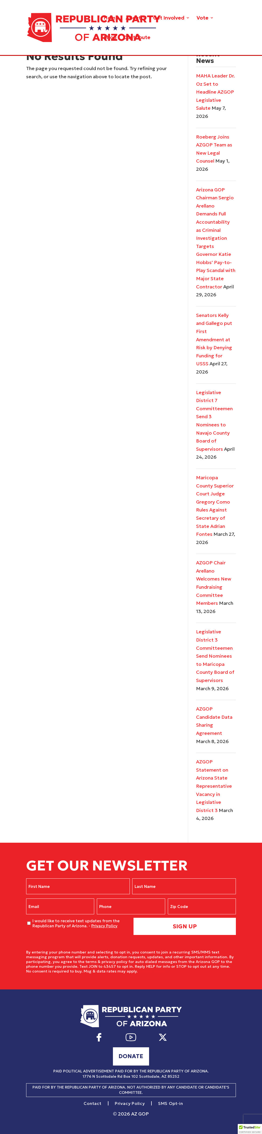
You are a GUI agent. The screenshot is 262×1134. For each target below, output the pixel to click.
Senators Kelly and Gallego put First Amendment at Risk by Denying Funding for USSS (214, 339)
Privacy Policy (104, 925)
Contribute (136, 37)
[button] (250, 1129)
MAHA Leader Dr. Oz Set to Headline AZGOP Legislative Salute (215, 92)
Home (111, 18)
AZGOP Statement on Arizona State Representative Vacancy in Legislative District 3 (214, 786)
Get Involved (168, 18)
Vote (202, 18)
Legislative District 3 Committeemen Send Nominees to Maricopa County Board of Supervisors (215, 656)
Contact (93, 1103)
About (133, 18)
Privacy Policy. (152, 971)
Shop (110, 37)
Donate (130, 1056)
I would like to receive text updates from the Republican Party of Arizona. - (76, 923)
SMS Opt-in (170, 1103)
